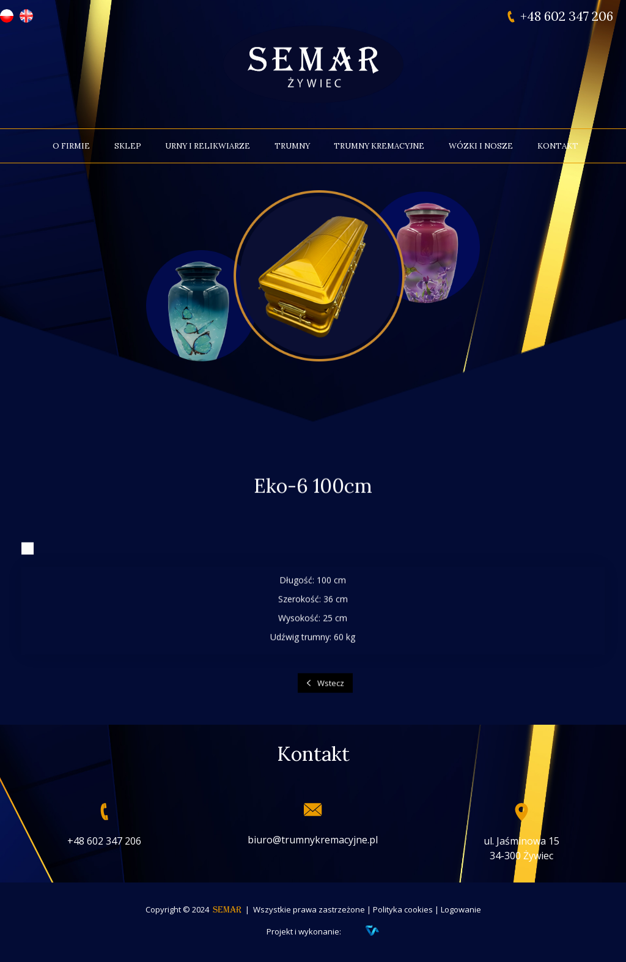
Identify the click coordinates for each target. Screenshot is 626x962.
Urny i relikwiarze (207, 146)
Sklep (127, 146)
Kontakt (557, 146)
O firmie (71, 146)
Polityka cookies (403, 909)
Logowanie (461, 909)
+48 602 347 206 (566, 16)
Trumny (292, 146)
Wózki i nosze (481, 146)
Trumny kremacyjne (379, 146)
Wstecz (330, 690)
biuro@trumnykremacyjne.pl (313, 839)
